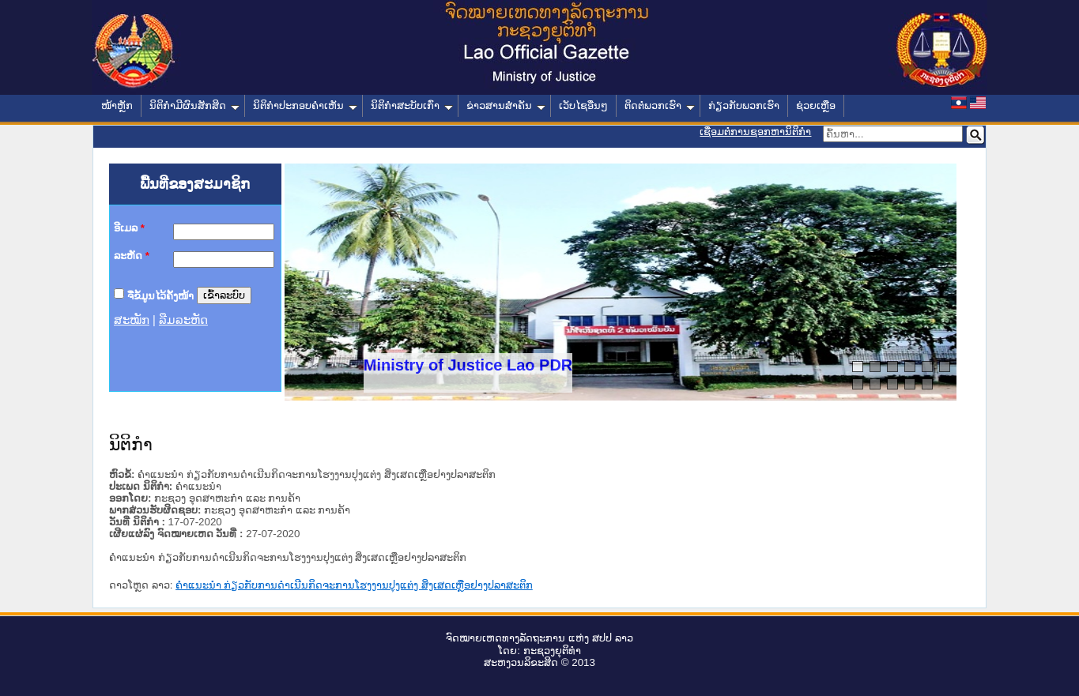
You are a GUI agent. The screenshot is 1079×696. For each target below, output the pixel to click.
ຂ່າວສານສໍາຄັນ (505, 105)
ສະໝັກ (131, 320)
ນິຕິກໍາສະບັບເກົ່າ (412, 105)
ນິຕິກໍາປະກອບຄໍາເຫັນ (305, 105)
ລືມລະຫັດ (183, 320)
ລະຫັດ (131, 255)
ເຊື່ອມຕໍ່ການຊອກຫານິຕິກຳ (755, 131)
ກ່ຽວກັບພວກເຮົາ (743, 105)
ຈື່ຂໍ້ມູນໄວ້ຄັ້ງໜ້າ (160, 295)
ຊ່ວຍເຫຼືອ (816, 105)
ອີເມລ (129, 228)
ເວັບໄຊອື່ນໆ (583, 105)
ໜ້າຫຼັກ (117, 105)
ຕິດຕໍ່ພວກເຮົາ (659, 105)
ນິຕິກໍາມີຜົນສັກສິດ (194, 105)
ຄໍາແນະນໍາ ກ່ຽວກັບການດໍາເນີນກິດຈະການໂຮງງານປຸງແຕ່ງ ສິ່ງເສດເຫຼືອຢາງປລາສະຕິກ (354, 585)
